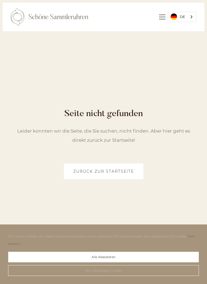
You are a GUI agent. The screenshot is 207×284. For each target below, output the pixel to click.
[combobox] (182, 17)
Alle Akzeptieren (103, 257)
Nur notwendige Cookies (103, 270)
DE (178, 16)
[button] (162, 17)
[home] (49, 17)
